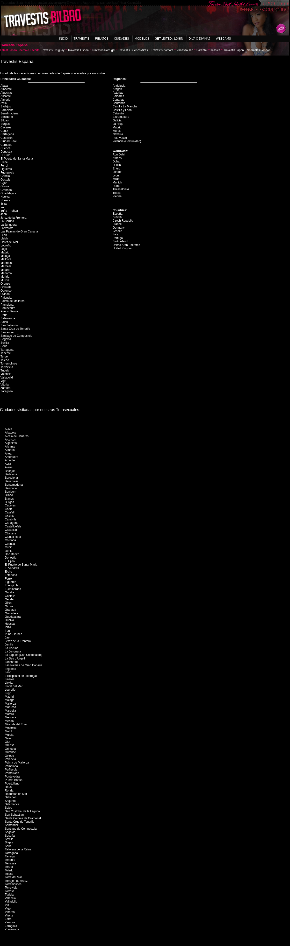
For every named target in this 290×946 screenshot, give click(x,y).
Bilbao (4, 120)
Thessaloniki (121, 189)
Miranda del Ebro (16, 724)
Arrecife (10, 460)
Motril (8, 731)
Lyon (116, 175)
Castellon (6, 138)
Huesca (5, 200)
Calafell (9, 512)
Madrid (4, 252)
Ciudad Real (8, 141)
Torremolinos (8, 363)
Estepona (11, 575)
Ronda (9, 790)
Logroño (5, 245)
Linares (9, 679)
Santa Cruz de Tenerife (15, 328)
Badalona (11, 474)
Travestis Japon (234, 50)
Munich (117, 182)
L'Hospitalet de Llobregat (21, 676)
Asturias (118, 92)
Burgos (5, 124)
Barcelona (7, 110)
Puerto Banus (9, 311)
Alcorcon (10, 439)
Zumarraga (12, 929)
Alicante (5, 96)
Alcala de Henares (17, 436)
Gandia (5, 176)
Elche (4, 162)
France (117, 224)
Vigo (3, 381)
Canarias (118, 99)
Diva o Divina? (199, 38)
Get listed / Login (169, 38)
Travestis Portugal (103, 50)
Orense (5, 283)
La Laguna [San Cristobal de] (23, 655)
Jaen (3, 214)
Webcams (223, 38)
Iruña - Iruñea (9, 210)
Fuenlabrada (13, 589)
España (118, 213)
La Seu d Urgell (15, 658)
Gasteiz (5, 179)
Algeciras (6, 92)
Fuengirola (7, 172)
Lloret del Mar (9, 242)
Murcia (4, 280)
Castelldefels (13, 526)
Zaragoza (6, 391)
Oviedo (5, 294)
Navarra (118, 134)
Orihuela (5, 287)
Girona (4, 186)
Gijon (3, 183)
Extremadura (121, 117)
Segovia (5, 339)
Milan (116, 179)
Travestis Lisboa (78, 50)
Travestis (81, 38)
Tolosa (9, 874)
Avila (3, 103)
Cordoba (6, 145)
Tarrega (10, 856)
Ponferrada (12, 773)
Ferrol (4, 165)
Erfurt (116, 168)
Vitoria (4, 384)
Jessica (215, 50)
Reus (3, 315)
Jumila (9, 644)
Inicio (63, 38)
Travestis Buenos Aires (133, 50)
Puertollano (12, 783)
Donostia (6, 151)
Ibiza (3, 203)
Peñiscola (11, 769)
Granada (6, 190)
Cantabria (119, 103)
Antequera (11, 457)
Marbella (6, 266)
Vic (7, 905)
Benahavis (11, 481)
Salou (4, 322)
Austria (117, 217)
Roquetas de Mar (16, 794)
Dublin (117, 165)
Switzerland (120, 241)
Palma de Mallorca (12, 301)
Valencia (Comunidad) (127, 141)
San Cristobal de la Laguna (22, 811)
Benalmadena (9, 113)
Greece (117, 231)
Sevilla (4, 342)
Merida (4, 276)
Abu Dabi (118, 154)
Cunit (8, 547)
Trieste (117, 193)
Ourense (6, 290)
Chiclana (10, 533)
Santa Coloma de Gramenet (23, 818)
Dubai (116, 161)
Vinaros (9, 912)
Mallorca (5, 259)
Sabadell (10, 797)
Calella (9, 516)
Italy (115, 234)
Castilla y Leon (122, 110)
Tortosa (9, 891)
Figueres (6, 169)
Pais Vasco (120, 138)
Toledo (4, 360)
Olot (7, 741)
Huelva (4, 196)
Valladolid (6, 377)
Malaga (5, 256)
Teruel (4, 356)
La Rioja (118, 124)
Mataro (4, 270)
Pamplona (7, 304)
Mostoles (10, 727)
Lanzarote (6, 228)
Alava (4, 85)
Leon (3, 235)
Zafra (8, 919)
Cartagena (7, 134)
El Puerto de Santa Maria (16, 158)
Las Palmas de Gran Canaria (19, 231)
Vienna (117, 196)
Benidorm (6, 117)
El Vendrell (12, 568)
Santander (7, 332)
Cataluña (118, 113)
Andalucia (119, 85)
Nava (8, 738)
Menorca (6, 273)
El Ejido (5, 155)
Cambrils (10, 519)
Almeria (5, 99)
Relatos (102, 38)
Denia (8, 551)
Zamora (5, 388)
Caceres (5, 127)
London (117, 172)
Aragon (117, 89)
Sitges (9, 842)
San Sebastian (9, 325)
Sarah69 (201, 50)
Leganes (10, 669)
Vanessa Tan (185, 50)
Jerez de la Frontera (13, 217)
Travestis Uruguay (53, 50)
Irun (3, 207)
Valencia (5, 374)
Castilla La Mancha (125, 106)
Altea (8, 453)
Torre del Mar (13, 877)
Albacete (6, 89)
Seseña (10, 835)
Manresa (6, 263)
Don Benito (12, 554)
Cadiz (4, 131)
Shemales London (258, 50)
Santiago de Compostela (16, 335)
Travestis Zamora (162, 50)
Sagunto (10, 801)
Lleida (4, 238)
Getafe (9, 599)
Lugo (3, 249)
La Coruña (7, 221)
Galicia (117, 120)
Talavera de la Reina (18, 849)
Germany (118, 227)
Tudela (4, 370)
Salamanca (7, 318)
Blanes (9, 498)
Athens (117, 158)
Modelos (142, 38)
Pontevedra (7, 308)
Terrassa (10, 863)
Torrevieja (6, 367)
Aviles (9, 467)
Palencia (6, 297)
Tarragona (7, 349)
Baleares (118, 96)
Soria (3, 346)
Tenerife (5, 353)
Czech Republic (123, 220)
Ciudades (121, 38)
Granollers (11, 613)
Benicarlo (11, 488)
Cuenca (5, 148)
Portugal (118, 238)
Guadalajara (8, 193)
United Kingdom (123, 248)
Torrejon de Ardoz (16, 881)
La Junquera (8, 224)
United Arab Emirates (126, 245)
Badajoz (5, 106)
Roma (116, 186)
